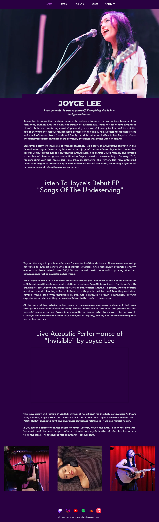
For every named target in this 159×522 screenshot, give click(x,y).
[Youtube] (75, 510)
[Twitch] (60, 510)
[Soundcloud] (91, 510)
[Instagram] (68, 510)
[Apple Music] (98, 510)
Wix (99, 517)
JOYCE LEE (79, 103)
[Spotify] (83, 510)
